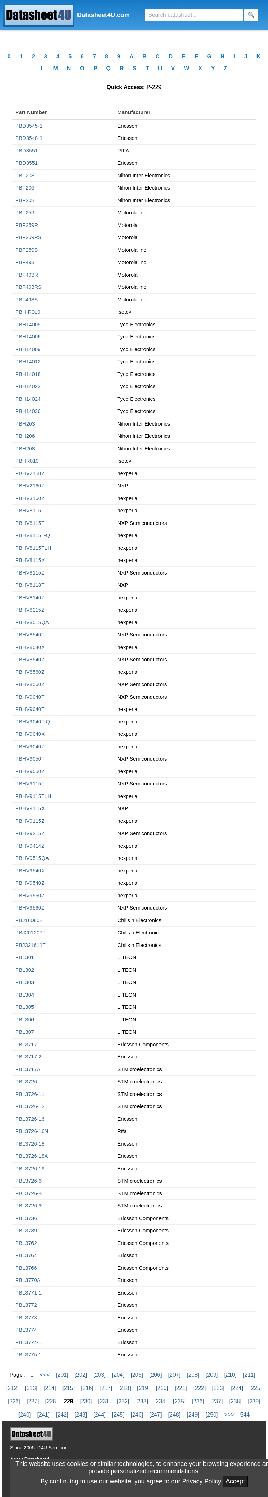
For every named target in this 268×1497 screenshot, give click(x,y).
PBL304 (24, 995)
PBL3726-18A (31, 1156)
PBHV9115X (30, 808)
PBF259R (26, 225)
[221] (180, 1388)
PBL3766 (26, 1268)
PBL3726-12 (29, 1106)
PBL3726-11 (29, 1094)
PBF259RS (28, 237)
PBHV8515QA (32, 622)
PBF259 (24, 212)
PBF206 (24, 188)
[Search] (194, 15)
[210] (230, 1375)
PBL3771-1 (28, 1293)
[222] (199, 1388)
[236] (198, 1401)
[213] (31, 1388)
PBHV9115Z (29, 821)
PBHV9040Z (29, 746)
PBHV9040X (30, 734)
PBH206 (25, 436)
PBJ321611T (30, 945)
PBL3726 (26, 1081)
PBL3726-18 (29, 1144)
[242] (62, 1415)
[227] (33, 1401)
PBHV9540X (30, 871)
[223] (218, 1388)
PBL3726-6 (28, 1181)
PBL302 (24, 970)
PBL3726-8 (28, 1193)
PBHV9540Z (29, 883)
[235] (179, 1401)
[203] (99, 1375)
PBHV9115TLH (33, 796)
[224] (237, 1388)
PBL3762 (26, 1243)
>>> (229, 1415)
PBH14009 (28, 349)
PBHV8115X (30, 560)
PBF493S (26, 299)
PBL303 (24, 982)
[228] (51, 1401)
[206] (155, 1375)
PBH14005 (28, 324)
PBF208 (24, 200)
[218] (124, 1388)
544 (245, 1415)
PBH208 (25, 448)
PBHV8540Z (29, 659)
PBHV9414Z (29, 846)
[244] (99, 1415)
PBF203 (24, 175)
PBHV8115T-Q (32, 535)
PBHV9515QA (32, 858)
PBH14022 (28, 386)
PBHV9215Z (29, 833)
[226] (14, 1401)
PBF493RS (28, 287)
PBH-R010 (27, 312)
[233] (142, 1401)
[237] (216, 1401)
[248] (174, 1415)
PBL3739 (26, 1230)
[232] (123, 1401)
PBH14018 (28, 374)
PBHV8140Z (29, 597)
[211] (249, 1375)
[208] (193, 1375)
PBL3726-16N (31, 1131)
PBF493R (26, 275)
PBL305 (24, 1007)
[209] (212, 1375)
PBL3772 (26, 1305)
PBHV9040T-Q (32, 722)
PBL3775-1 (28, 1354)
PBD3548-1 (29, 138)
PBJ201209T (30, 932)
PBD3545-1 (29, 126)
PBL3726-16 (29, 1119)
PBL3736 (26, 1218)
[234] (160, 1401)
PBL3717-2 (28, 1057)
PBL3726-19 (29, 1168)
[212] (12, 1388)
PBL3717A (27, 1069)
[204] (118, 1375)
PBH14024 (28, 399)
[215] (68, 1388)
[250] (212, 1415)
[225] (256, 1388)
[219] (143, 1388)
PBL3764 (26, 1255)
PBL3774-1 (28, 1342)
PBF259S (26, 250)
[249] (193, 1415)
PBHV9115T (29, 783)
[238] (235, 1401)
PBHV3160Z (29, 498)
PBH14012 (28, 361)
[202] (81, 1375)
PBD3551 (26, 151)
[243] (81, 1415)
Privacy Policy (201, 1481)
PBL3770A (27, 1280)
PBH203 (25, 424)
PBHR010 (27, 461)
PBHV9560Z (29, 895)
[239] (254, 1401)
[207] (174, 1375)
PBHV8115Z (29, 573)
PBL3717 (26, 1044)
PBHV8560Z (29, 672)
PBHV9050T (29, 759)
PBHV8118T (29, 585)
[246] (137, 1415)
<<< (45, 1375)
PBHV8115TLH (33, 548)
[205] (137, 1375)
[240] (24, 1415)
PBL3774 (26, 1330)
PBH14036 (28, 411)
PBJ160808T (30, 920)
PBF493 (24, 262)
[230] (86, 1401)
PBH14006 (28, 337)
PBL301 (24, 957)
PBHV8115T (29, 510)
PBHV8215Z (29, 610)
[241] (43, 1415)
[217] (106, 1388)
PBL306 (24, 1019)
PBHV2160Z (29, 473)
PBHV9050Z (29, 771)
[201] (62, 1375)
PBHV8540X (30, 647)
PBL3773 (26, 1317)
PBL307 (24, 1032)
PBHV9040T (29, 697)
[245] (118, 1415)
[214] (50, 1388)
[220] (162, 1388)
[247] (155, 1415)
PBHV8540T (29, 634)
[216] (87, 1388)
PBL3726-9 (28, 1206)
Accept (235, 1481)
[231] (104, 1401)
